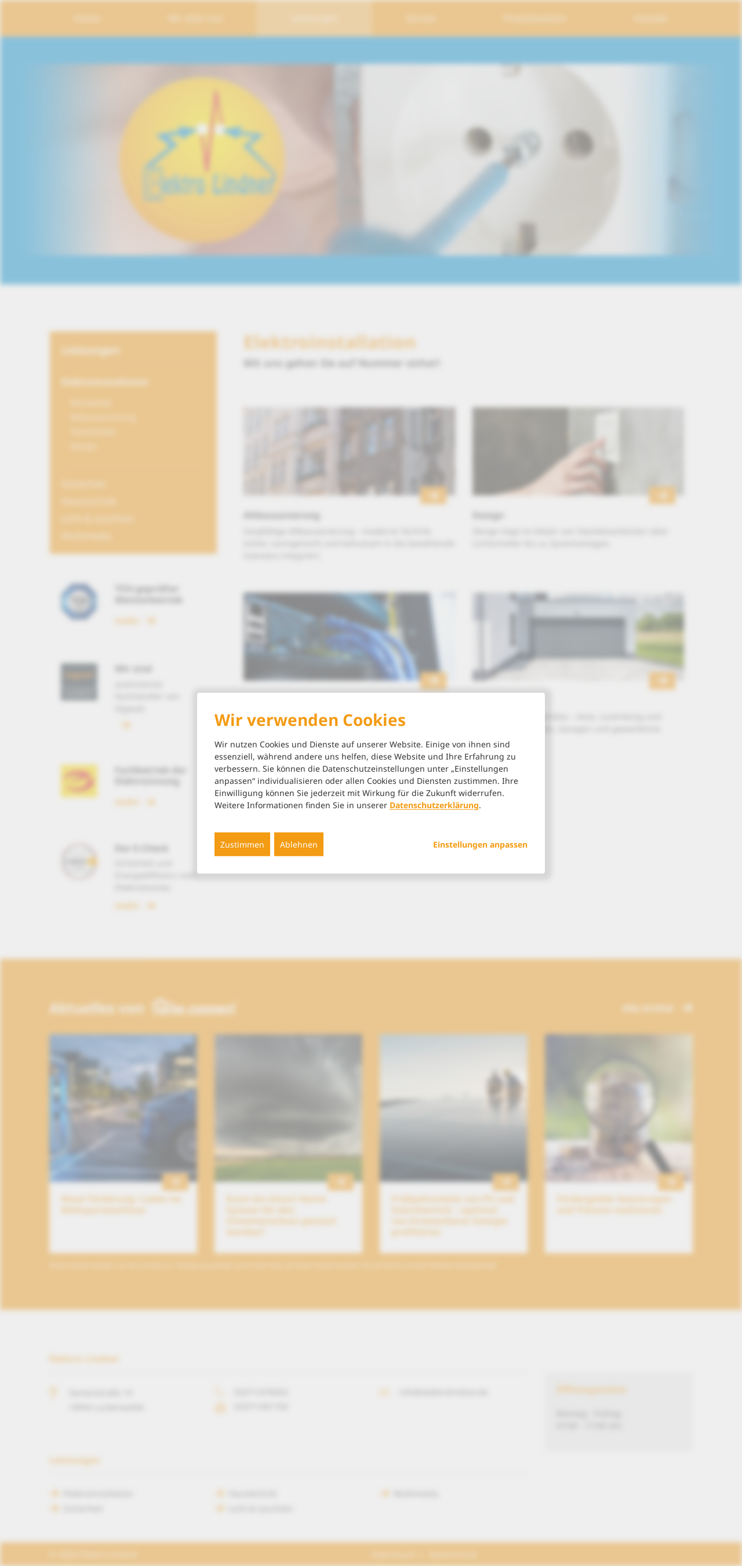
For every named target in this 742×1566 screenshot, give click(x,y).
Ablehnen (299, 844)
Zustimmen (242, 844)
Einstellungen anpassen (480, 844)
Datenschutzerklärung (434, 805)
